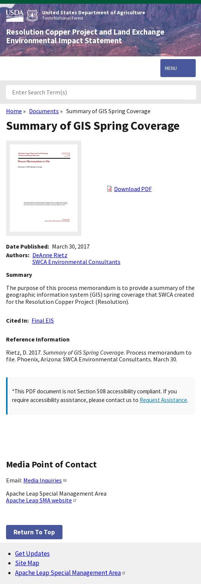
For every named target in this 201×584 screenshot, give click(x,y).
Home (14, 111)
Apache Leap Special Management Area (70, 573)
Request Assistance (163, 399)
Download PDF (133, 189)
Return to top (34, 532)
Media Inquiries (45, 480)
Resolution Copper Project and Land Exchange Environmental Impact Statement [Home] (85, 36)
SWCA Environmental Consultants (76, 261)
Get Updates (32, 553)
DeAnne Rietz (49, 255)
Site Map (27, 563)
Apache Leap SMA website (41, 500)
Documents (44, 111)
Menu (171, 68)
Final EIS (43, 320)
